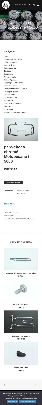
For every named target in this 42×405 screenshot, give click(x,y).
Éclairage (7, 71)
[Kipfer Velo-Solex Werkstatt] (6, 5)
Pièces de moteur (10, 62)
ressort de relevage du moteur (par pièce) (21, 273)
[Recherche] (29, 5)
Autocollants (8, 101)
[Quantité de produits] (9, 177)
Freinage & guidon (11, 92)
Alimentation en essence (13, 59)
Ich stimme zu (12, 402)
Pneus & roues (9, 95)
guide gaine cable (21, 367)
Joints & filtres (9, 65)
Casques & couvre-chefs (13, 103)
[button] (38, 5)
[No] (39, 398)
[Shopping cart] (33, 5)
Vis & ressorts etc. (11, 98)
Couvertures (8, 74)
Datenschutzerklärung (27, 402)
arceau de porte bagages (21, 336)
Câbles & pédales (10, 80)
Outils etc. (8, 106)
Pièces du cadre (10, 77)
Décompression (10, 68)
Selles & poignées (10, 86)
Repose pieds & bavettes (13, 83)
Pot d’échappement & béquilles (15, 89)
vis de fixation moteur (21, 304)
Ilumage (7, 56)
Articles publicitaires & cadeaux (15, 112)
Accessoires (8, 109)
